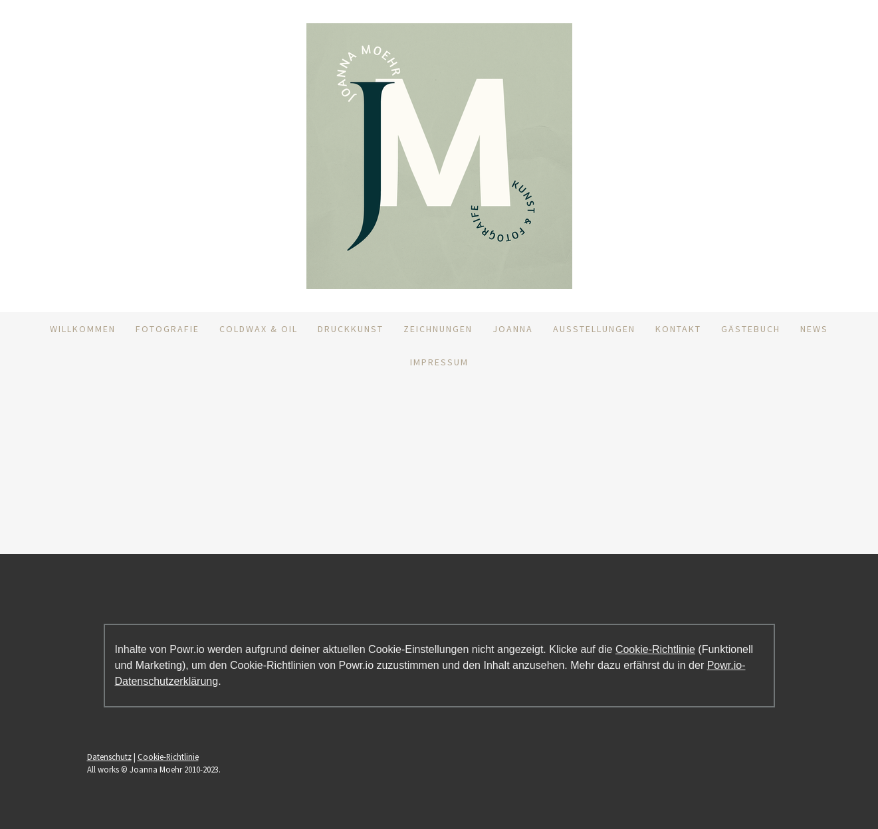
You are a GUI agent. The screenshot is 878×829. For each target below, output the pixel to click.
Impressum (439, 362)
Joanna (513, 329)
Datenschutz (109, 756)
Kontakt (678, 329)
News (814, 329)
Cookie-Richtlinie (655, 649)
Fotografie (167, 329)
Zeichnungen (438, 329)
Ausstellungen (594, 329)
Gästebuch (750, 329)
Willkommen (83, 329)
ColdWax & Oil (258, 329)
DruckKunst (351, 329)
